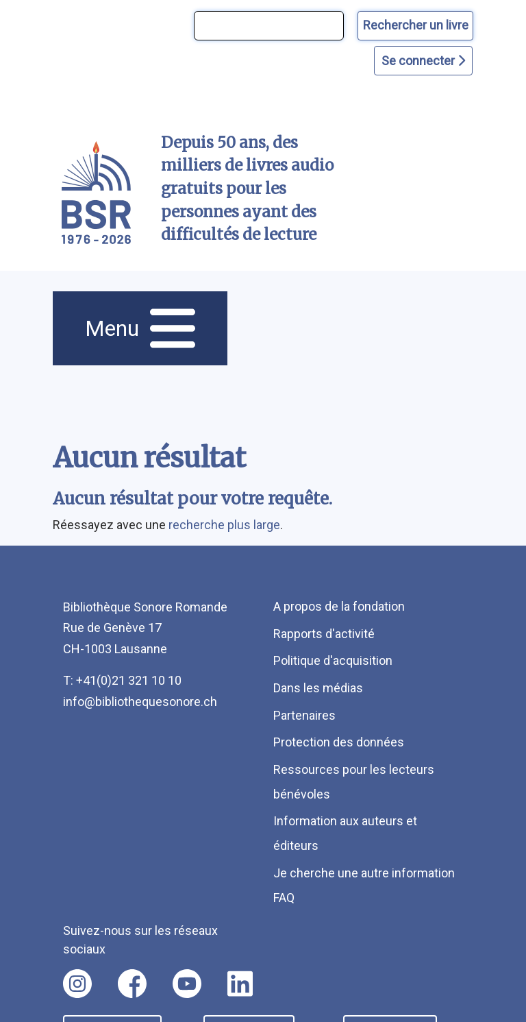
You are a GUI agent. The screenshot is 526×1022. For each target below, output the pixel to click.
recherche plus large (224, 525)
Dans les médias (318, 688)
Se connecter (423, 60)
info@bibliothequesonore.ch (140, 701)
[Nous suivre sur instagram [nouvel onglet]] (77, 983)
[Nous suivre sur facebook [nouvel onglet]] (132, 983)
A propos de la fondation (339, 606)
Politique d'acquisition (332, 660)
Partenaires (304, 715)
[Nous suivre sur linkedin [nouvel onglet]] (240, 983)
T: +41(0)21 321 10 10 (122, 680)
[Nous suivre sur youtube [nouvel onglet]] (187, 983)
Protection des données (338, 742)
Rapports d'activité (324, 633)
